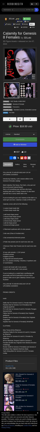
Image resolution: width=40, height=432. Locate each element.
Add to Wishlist (20, 145)
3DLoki (27, 37)
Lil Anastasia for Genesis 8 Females (24, 396)
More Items (25, 165)
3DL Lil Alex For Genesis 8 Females (24, 407)
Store (27, 21)
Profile (19, 21)
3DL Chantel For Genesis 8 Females (25, 375)
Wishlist (25, 24)
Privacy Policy (5, 427)
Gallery (8, 24)
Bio (32, 24)
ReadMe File (9, 366)
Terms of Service (9, 425)
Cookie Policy (27, 425)
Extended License (30, 110)
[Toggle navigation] (3, 4)
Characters (16, 107)
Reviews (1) (33, 165)
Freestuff (16, 24)
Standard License (19, 110)
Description (7, 164)
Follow (27, 19)
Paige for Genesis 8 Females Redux (25, 385)
